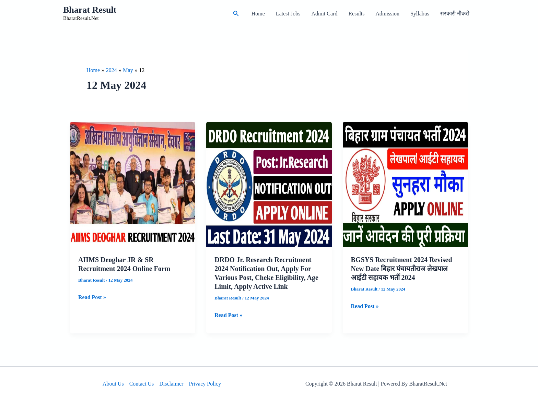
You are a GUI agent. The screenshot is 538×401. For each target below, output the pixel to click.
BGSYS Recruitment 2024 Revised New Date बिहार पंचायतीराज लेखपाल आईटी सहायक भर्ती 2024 (401, 268)
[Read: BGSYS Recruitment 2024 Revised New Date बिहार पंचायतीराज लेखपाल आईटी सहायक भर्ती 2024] (405, 184)
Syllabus (419, 13)
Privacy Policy (205, 384)
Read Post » (92, 297)
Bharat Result (89, 10)
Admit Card (324, 13)
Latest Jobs (288, 13)
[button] (236, 13)
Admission (387, 13)
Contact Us (141, 384)
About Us (113, 384)
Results (356, 13)
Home (258, 13)
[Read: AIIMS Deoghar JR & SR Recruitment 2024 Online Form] (132, 184)
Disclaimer (171, 384)
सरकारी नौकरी (454, 13)
